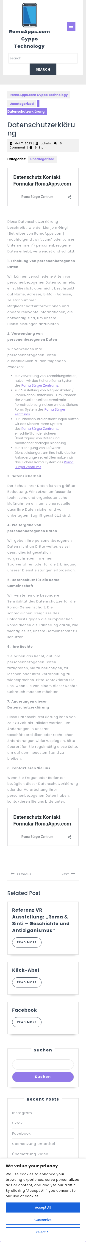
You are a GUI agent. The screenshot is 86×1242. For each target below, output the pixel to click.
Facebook (24, 1010)
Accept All (43, 1207)
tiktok (17, 1123)
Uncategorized (22, 103)
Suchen (43, 1050)
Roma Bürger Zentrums (39, 385)
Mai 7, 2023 (23, 143)
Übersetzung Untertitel (33, 1143)
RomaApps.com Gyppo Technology (29, 38)
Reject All (43, 1232)
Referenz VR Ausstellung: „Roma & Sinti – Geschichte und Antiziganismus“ (41, 920)
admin (46, 143)
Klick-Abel (25, 970)
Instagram (22, 1112)
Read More (29, 943)
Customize (43, 1220)
